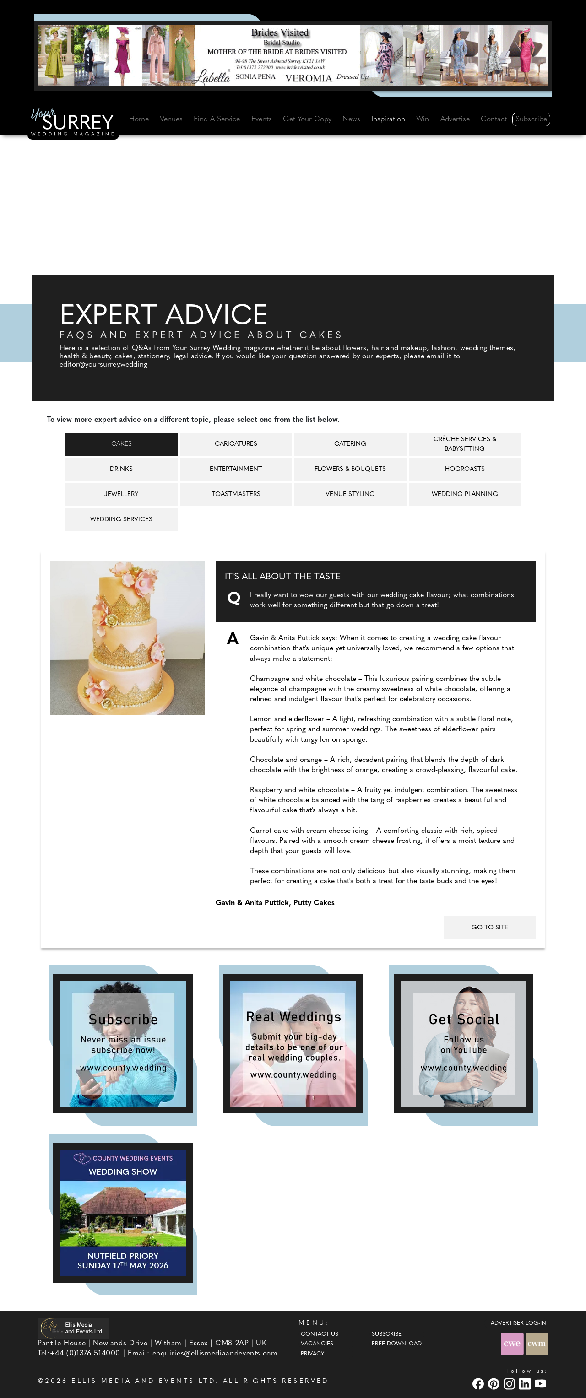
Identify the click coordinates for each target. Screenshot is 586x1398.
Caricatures (236, 444)
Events (261, 119)
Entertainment (236, 469)
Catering (350, 444)
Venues (171, 119)
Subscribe (531, 119)
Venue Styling (350, 494)
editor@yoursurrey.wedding (103, 364)
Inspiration (388, 119)
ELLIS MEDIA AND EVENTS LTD (143, 1381)
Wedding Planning (465, 494)
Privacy (312, 1354)
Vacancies (317, 1344)
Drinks (121, 469)
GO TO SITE (490, 927)
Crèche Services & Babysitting (465, 444)
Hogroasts (465, 469)
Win (422, 119)
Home (139, 119)
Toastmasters (236, 494)
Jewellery (121, 494)
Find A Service (217, 119)
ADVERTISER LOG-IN (518, 1323)
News (351, 119)
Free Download (397, 1344)
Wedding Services (121, 519)
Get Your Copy (307, 119)
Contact (494, 119)
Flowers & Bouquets (350, 469)
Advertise (455, 119)
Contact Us (319, 1334)
